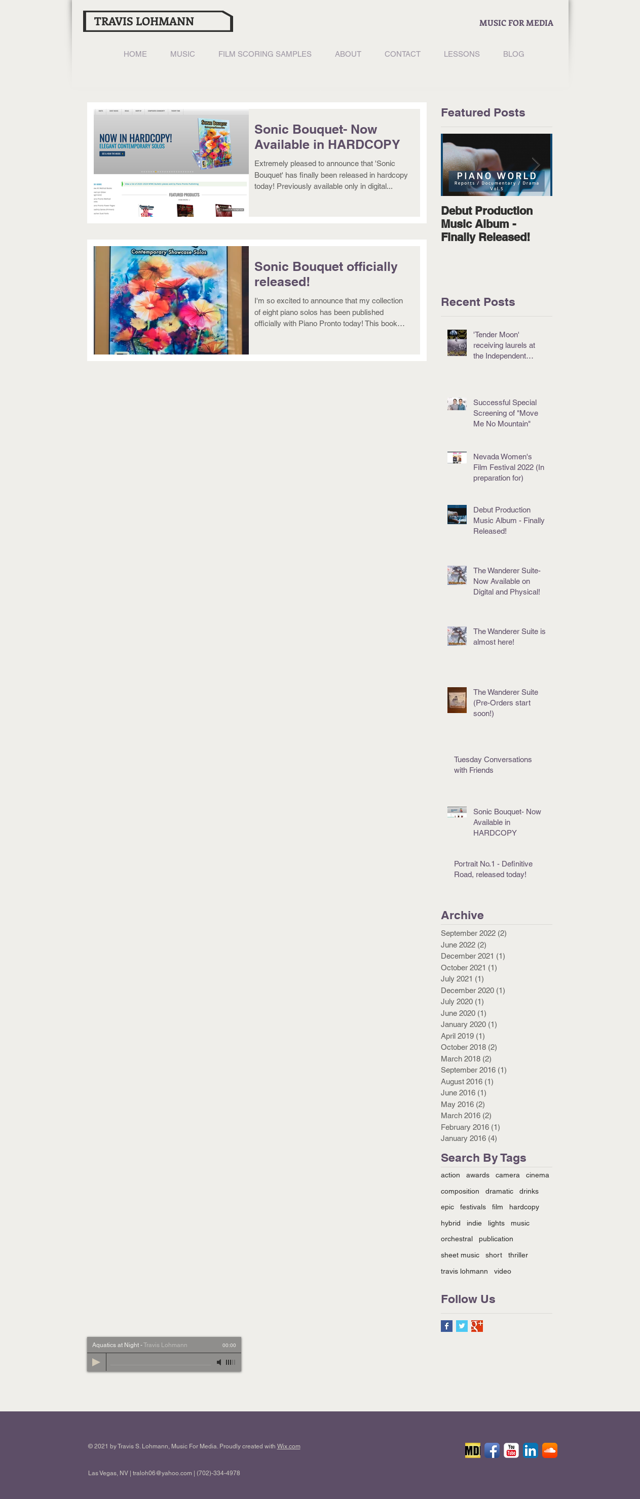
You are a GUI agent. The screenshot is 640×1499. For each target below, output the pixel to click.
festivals (473, 1207)
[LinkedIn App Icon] (530, 1450)
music (520, 1223)
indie (474, 1223)
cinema (537, 1175)
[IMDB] (472, 1450)
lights (496, 1223)
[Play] (96, 1362)
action (450, 1175)
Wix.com (288, 1446)
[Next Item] (536, 165)
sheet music (460, 1255)
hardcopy (524, 1207)
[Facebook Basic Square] (447, 1326)
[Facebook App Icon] (492, 1450)
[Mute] (220, 1362)
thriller (518, 1255)
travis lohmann (464, 1271)
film (497, 1207)
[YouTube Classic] (511, 1450)
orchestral (457, 1239)
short (493, 1255)
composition (460, 1191)
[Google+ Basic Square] (477, 1326)
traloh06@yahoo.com (162, 1473)
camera (508, 1175)
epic (447, 1207)
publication (496, 1239)
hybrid (451, 1223)
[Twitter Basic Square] (462, 1326)
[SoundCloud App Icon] (549, 1450)
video (502, 1271)
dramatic (499, 1191)
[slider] (231, 1362)
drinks (529, 1191)
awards (478, 1175)
